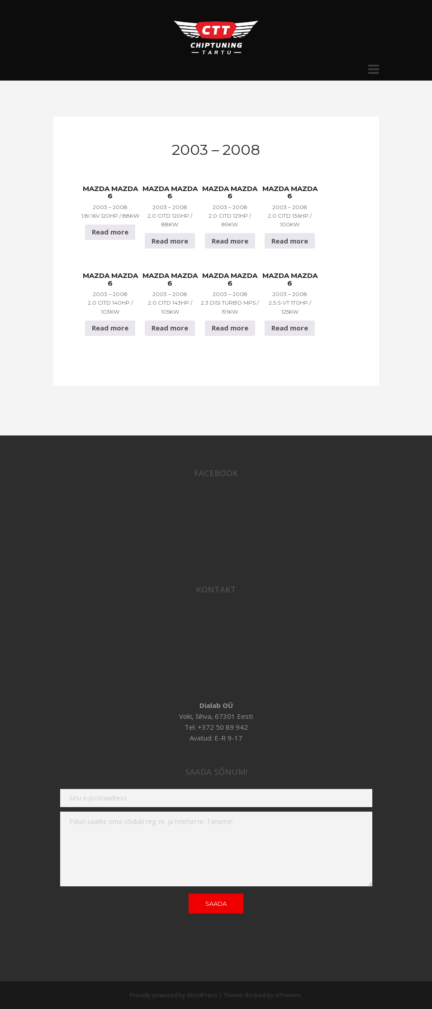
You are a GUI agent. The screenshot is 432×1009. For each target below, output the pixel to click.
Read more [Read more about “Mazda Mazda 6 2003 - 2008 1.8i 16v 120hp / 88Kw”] (110, 231)
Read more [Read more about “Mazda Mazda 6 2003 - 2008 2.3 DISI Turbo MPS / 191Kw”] (230, 327)
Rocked (255, 995)
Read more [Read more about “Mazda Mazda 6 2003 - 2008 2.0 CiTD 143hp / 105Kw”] (170, 327)
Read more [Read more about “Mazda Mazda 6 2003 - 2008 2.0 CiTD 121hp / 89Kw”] (230, 240)
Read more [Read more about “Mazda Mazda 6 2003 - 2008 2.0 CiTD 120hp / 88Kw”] (170, 240)
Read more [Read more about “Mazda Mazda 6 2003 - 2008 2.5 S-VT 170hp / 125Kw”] (289, 327)
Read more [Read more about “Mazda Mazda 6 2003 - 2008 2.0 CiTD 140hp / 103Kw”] (110, 327)
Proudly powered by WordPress (174, 995)
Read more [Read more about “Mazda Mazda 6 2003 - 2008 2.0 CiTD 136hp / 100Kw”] (289, 240)
